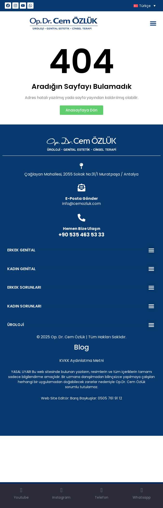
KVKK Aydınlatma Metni (81, 360)
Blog (81, 347)
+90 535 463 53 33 (81, 234)
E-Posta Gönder (81, 198)
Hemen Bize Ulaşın (81, 228)
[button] (153, 23)
